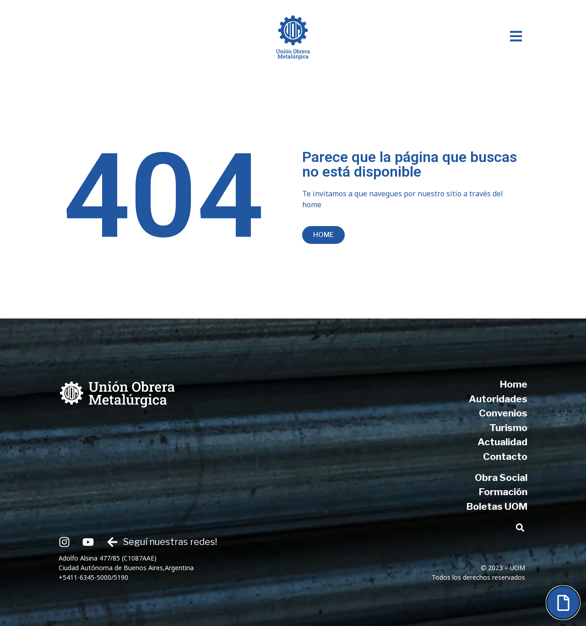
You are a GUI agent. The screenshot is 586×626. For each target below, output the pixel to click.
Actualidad (502, 442)
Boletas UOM (497, 506)
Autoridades (498, 399)
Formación (503, 491)
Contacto (505, 456)
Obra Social (501, 477)
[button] (519, 527)
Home (513, 384)
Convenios (503, 413)
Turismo (508, 427)
